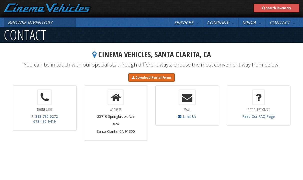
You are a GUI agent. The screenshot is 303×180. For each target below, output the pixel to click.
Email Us (187, 116)
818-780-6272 (46, 116)
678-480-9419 (44, 121)
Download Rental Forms (151, 77)
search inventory (276, 8)
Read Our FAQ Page (258, 116)
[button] (186, 22)
